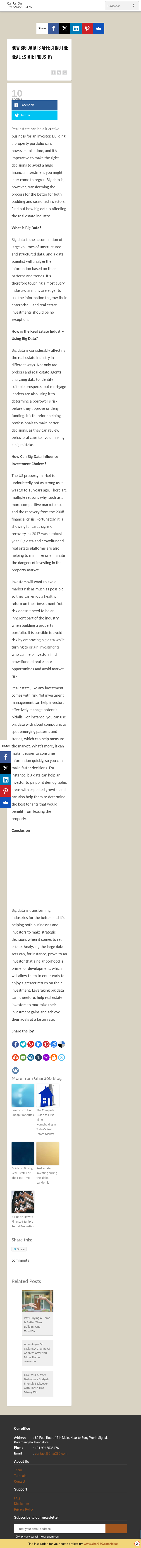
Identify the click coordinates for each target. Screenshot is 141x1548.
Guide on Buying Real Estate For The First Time (22, 1173)
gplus (132, 778)
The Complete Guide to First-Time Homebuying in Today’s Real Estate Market (46, 1122)
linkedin (135, 772)
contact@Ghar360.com (51, 1453)
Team (18, 1470)
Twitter (135, 761)
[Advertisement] (50, 870)
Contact (19, 1481)
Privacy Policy (23, 1509)
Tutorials (20, 1476)
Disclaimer (21, 1504)
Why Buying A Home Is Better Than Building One (37, 1322)
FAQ (17, 1498)
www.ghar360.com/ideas (101, 1544)
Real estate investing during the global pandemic (46, 1175)
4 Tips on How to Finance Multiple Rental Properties (23, 1221)
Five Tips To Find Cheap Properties (23, 1112)
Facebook (132, 767)
